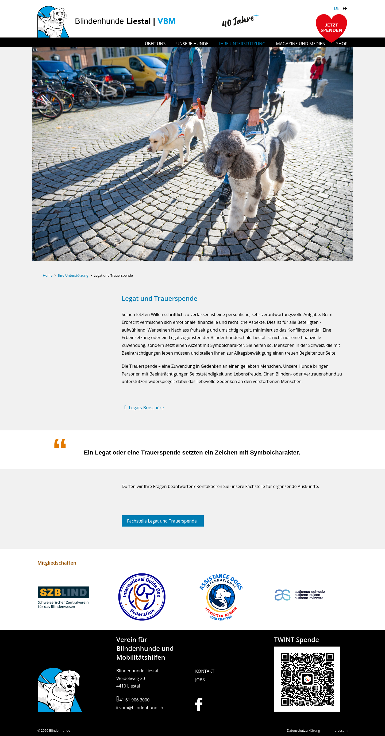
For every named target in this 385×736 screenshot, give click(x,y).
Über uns (155, 44)
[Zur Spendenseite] (331, 29)
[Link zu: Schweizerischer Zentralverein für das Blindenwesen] (74, 597)
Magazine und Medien (301, 44)
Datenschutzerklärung (303, 730)
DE (337, 8)
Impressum (339, 730)
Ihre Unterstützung (242, 44)
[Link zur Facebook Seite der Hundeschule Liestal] (203, 704)
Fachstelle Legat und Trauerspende (162, 521)
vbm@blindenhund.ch (141, 708)
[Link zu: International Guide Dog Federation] (153, 597)
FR (345, 8)
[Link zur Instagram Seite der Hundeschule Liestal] (221, 704)
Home (47, 275)
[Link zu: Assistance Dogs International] (232, 597)
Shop (342, 44)
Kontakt (204, 671)
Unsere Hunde (192, 44)
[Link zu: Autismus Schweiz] (311, 597)
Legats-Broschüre (146, 408)
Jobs (200, 680)
